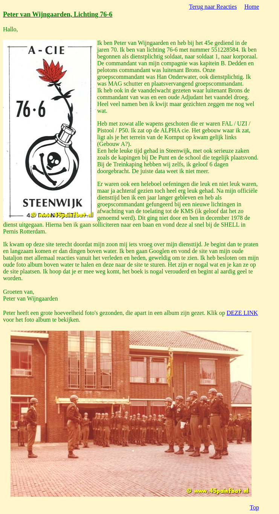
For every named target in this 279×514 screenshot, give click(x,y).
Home (251, 6)
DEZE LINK (242, 313)
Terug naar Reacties (213, 6)
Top (254, 507)
